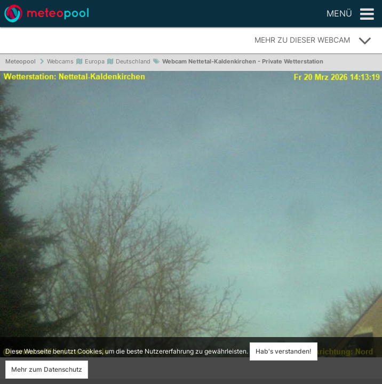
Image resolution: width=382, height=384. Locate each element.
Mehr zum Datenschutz (46, 369)
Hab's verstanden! (284, 351)
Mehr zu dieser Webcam (313, 40)
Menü (350, 14)
